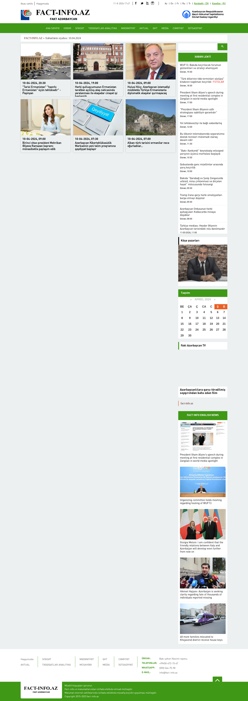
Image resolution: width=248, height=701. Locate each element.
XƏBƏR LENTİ (203, 57)
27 (217, 329)
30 (189, 335)
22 (182, 329)
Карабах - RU (219, 3)
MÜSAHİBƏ (86, 664)
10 (197, 318)
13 (217, 318)
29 (182, 335)
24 (197, 329)
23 (189, 329)
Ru (183, 3)
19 (211, 323)
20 (217, 323)
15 (182, 323)
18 (204, 323)
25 (204, 329)
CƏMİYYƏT (178, 28)
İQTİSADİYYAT (195, 28)
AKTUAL (144, 28)
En (172, 3)
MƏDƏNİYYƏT (128, 28)
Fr (178, 3)
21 (224, 323)
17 (197, 323)
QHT (155, 28)
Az (166, 3)
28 (224, 329)
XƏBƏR (67, 28)
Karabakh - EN (201, 3)
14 (224, 318)
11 (204, 318)
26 (211, 329)
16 (189, 323)
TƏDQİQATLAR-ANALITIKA (102, 28)
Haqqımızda (42, 3)
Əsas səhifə (27, 3)
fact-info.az (186, 403)
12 (211, 318)
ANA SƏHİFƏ (52, 28)
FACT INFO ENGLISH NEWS (203, 415)
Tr (189, 3)
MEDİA (165, 28)
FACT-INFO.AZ (33, 38)
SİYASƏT (79, 28)
